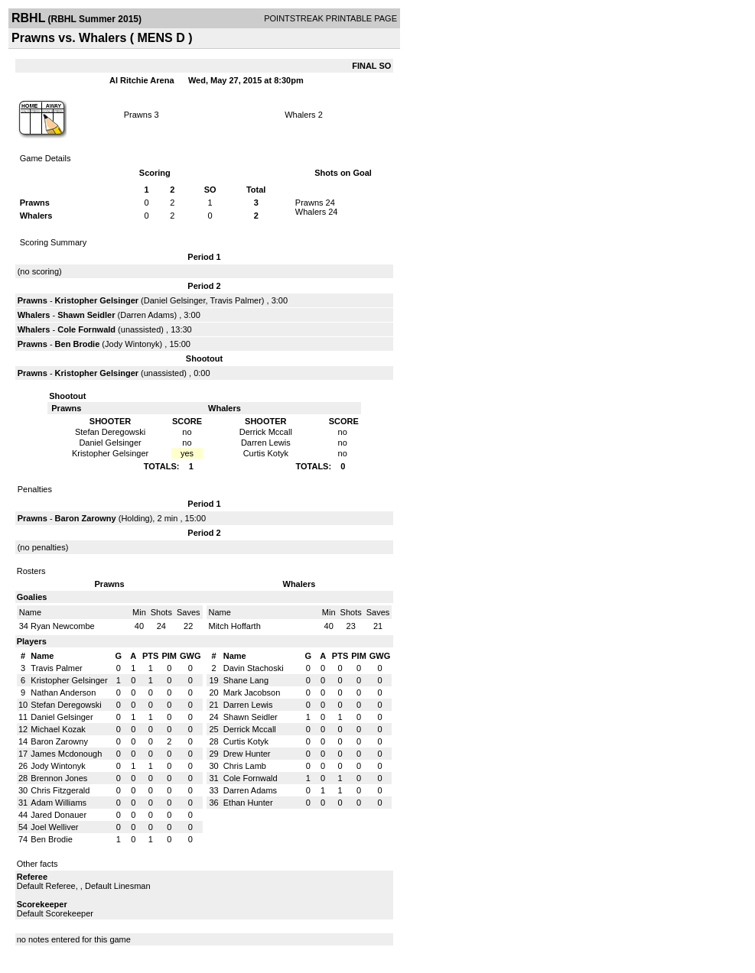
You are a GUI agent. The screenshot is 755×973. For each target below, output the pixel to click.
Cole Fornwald (86, 329)
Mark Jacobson (252, 692)
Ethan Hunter (248, 802)
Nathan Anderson (63, 692)
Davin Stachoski (253, 668)
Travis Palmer (235, 300)
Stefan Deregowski (66, 704)
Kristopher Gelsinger (96, 300)
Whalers (300, 114)
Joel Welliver (54, 827)
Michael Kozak (58, 729)
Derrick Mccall (249, 729)
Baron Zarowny (85, 518)
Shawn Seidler (86, 314)
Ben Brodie (77, 344)
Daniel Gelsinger (175, 300)
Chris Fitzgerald (60, 790)
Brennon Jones (59, 778)
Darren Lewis (248, 704)
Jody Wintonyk (132, 344)
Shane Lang (245, 680)
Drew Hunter (247, 753)
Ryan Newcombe (63, 626)
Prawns (138, 114)
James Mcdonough (66, 753)
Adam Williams (58, 802)
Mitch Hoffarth (235, 626)
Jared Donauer (58, 814)
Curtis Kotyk (245, 741)
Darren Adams (147, 314)
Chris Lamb (244, 765)
